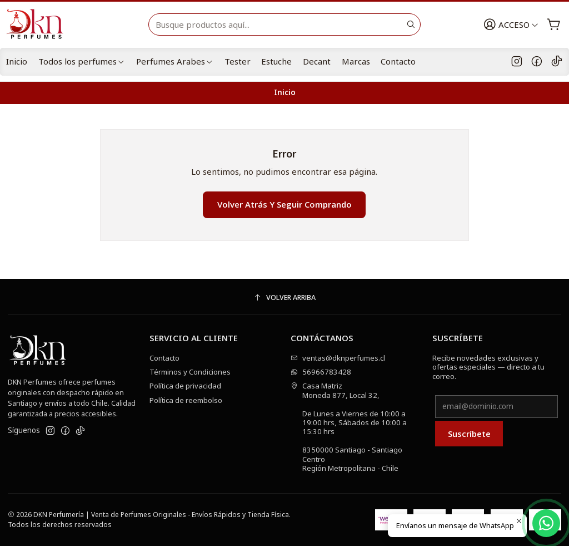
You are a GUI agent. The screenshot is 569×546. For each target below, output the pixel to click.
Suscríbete (469, 433)
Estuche (276, 61)
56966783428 (321, 372)
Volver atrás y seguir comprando (284, 204)
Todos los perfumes (81, 61)
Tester (237, 61)
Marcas (356, 61)
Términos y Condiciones (190, 372)
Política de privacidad (185, 386)
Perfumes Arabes (174, 61)
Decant (317, 61)
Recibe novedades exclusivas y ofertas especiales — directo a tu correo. (488, 367)
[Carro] (554, 24)
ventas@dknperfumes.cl (338, 358)
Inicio (16, 61)
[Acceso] (511, 24)
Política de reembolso (185, 400)
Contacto (398, 61)
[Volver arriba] (284, 298)
